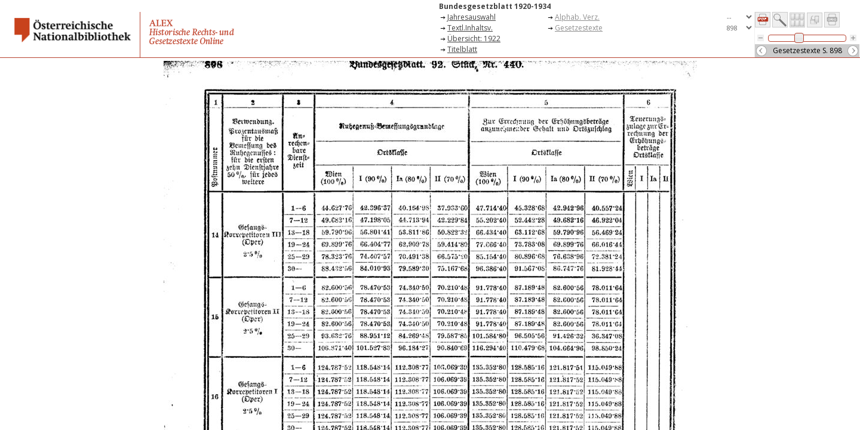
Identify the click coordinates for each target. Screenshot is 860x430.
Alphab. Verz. (577, 17)
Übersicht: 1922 (473, 38)
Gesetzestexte (579, 28)
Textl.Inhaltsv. (470, 28)
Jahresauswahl (471, 17)
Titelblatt (462, 49)
